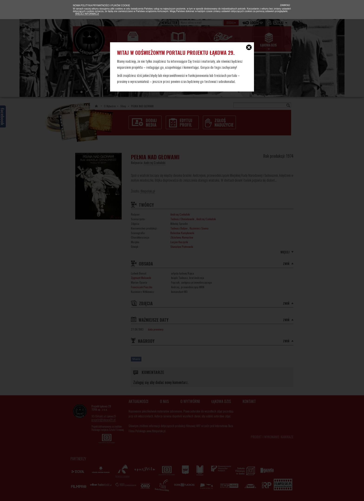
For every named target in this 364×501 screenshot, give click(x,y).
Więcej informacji (87, 14)
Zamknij (284, 5)
